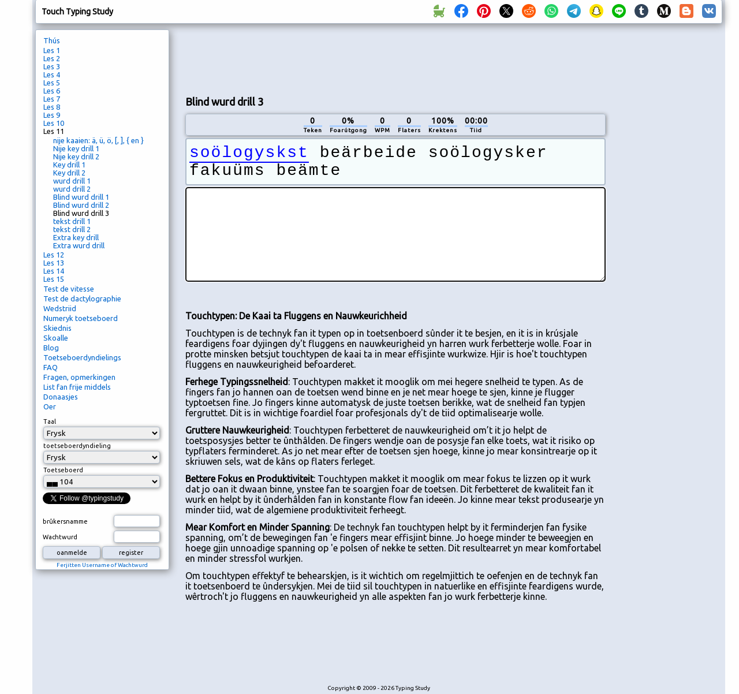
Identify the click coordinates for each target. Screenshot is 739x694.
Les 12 (53, 255)
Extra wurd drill (78, 245)
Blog (51, 348)
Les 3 (51, 66)
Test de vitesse (68, 289)
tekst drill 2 (72, 229)
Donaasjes (60, 397)
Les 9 (51, 115)
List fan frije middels (77, 387)
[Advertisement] (395, 58)
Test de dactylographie (82, 298)
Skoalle (55, 338)
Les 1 (51, 50)
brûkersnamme (65, 521)
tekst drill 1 (72, 221)
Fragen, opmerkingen (79, 377)
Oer (49, 406)
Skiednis (57, 328)
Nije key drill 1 (76, 148)
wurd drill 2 (72, 189)
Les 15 (53, 279)
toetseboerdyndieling (77, 445)
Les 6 (51, 91)
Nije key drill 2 (76, 156)
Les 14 (53, 271)
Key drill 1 (69, 165)
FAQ (50, 367)
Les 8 (51, 107)
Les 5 (51, 83)
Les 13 (53, 263)
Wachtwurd (60, 536)
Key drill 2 (69, 173)
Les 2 (51, 58)
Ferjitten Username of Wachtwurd (102, 565)
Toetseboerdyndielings (82, 357)
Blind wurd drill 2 (81, 205)
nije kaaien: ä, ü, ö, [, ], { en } (98, 140)
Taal (49, 421)
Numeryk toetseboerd (80, 318)
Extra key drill (76, 237)
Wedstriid (59, 308)
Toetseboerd (63, 470)
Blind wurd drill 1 (81, 197)
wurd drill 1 (72, 181)
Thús (51, 40)
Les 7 (51, 99)
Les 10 (53, 123)
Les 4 (51, 74)
